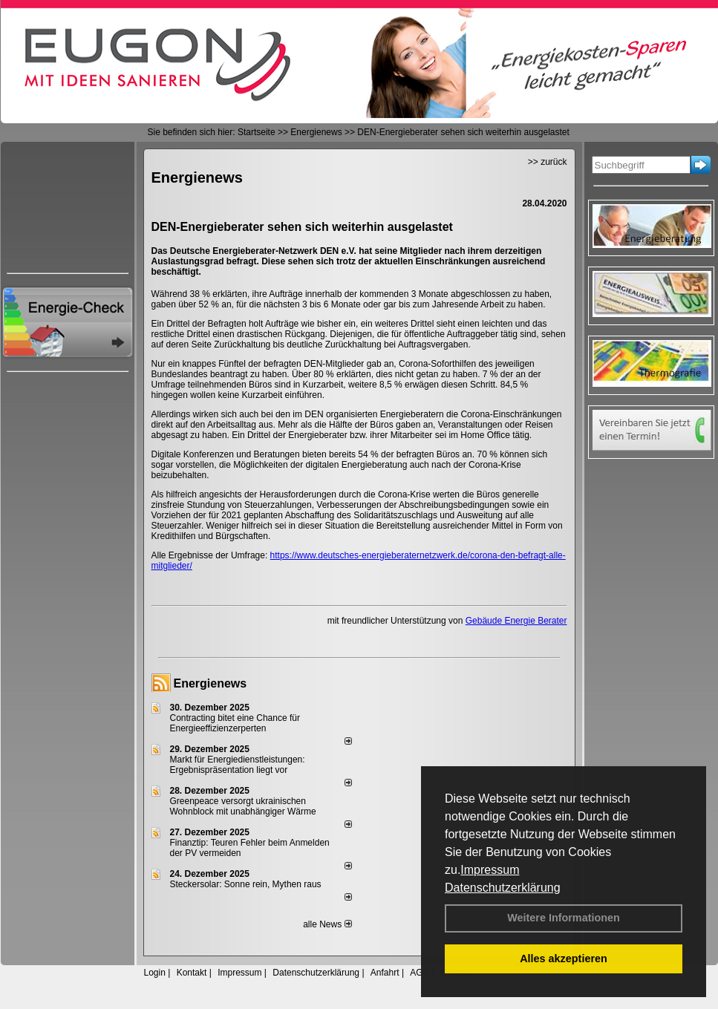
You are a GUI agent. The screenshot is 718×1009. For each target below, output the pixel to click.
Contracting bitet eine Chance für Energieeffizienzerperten (235, 723)
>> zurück (547, 162)
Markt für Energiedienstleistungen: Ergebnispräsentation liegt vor (237, 764)
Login (155, 972)
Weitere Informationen (563, 918)
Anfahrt (385, 972)
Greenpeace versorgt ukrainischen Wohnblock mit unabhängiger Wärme (243, 806)
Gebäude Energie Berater (516, 620)
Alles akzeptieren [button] (563, 958)
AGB (419, 972)
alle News (327, 924)
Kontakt (192, 972)
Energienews (210, 683)
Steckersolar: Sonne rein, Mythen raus (246, 884)
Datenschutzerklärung (503, 887)
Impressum (489, 869)
